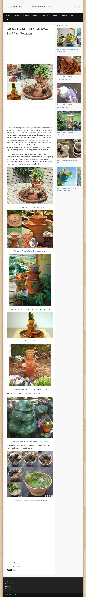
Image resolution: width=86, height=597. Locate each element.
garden (9, 562)
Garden (55, 15)
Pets (72, 15)
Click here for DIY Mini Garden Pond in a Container (30, 500)
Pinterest (75, 6)
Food (35, 15)
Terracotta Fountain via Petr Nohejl (30, 341)
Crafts (16, 15)
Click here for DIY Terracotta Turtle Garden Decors (30, 441)
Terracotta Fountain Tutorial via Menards (30, 207)
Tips (7, 19)
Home (8, 15)
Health (64, 15)
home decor (16, 562)
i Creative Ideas (14, 6)
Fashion (26, 15)
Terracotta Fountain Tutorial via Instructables (30, 251)
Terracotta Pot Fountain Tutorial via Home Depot (30, 389)
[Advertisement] (30, 49)
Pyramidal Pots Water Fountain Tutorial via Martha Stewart (30, 309)
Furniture (44, 15)
